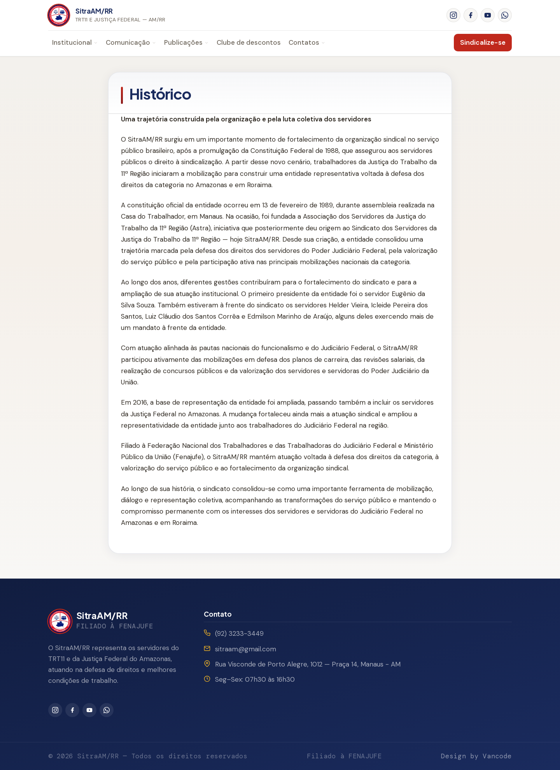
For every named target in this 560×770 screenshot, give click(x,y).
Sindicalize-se (483, 42)
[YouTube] (488, 15)
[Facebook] (471, 15)
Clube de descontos (249, 42)
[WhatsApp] (505, 15)
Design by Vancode (476, 756)
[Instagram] (453, 15)
